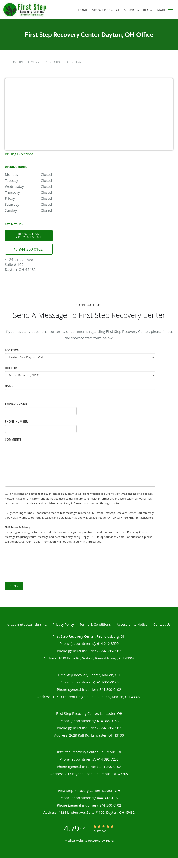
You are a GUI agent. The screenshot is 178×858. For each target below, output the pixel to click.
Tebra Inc (39, 624)
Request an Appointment (29, 235)
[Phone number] (29, 249)
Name (9, 386)
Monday (47, 174)
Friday (47, 198)
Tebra (110, 840)
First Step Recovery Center (29, 61)
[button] (170, 9)
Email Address (16, 404)
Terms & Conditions (95, 624)
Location (12, 350)
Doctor (11, 368)
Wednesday (47, 186)
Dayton (81, 61)
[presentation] (41, 563)
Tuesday (47, 180)
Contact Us (61, 61)
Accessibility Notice (132, 624)
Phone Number (16, 422)
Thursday (47, 192)
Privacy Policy (63, 624)
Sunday (47, 210)
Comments (13, 440)
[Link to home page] (31, 9)
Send (14, 586)
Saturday (47, 204)
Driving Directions (19, 154)
